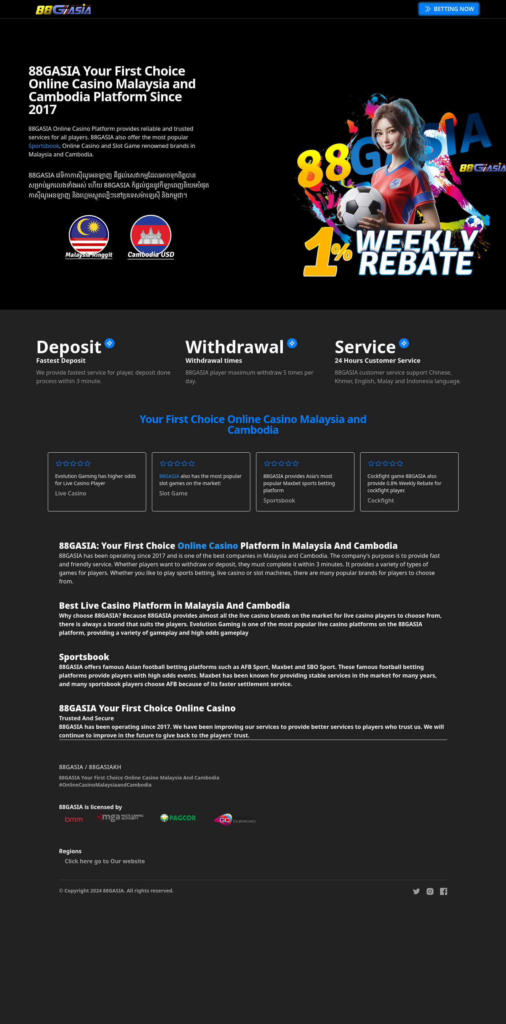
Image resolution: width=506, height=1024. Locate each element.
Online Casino (208, 545)
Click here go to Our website (105, 861)
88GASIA (169, 476)
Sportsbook (44, 146)
